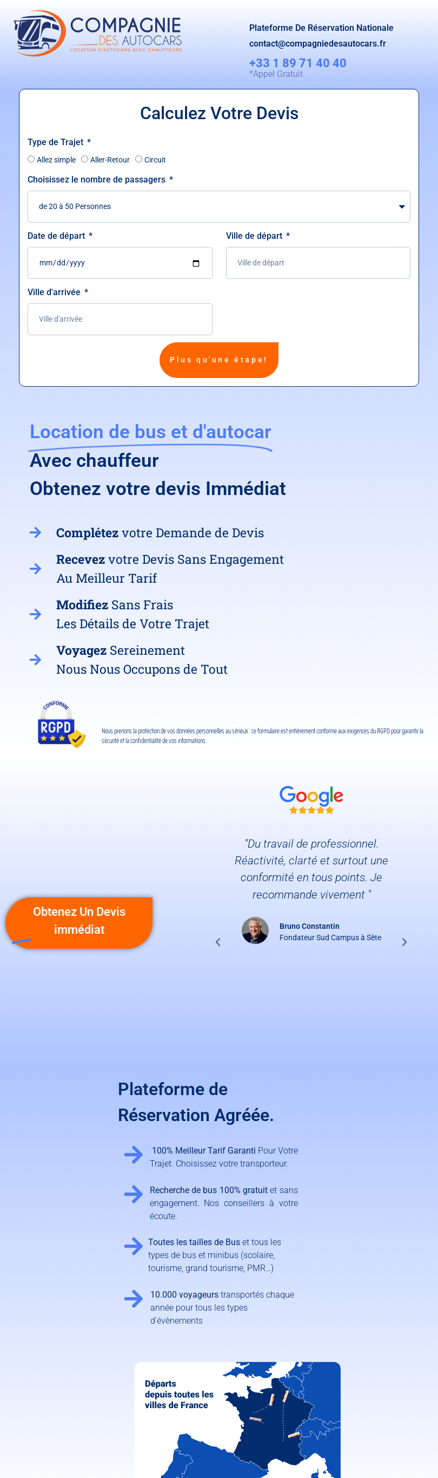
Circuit (155, 160)
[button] (218, 942)
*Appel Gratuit (276, 74)
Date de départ (57, 236)
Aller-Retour (110, 160)
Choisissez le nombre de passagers (98, 179)
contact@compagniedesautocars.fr (317, 43)
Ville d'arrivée (55, 292)
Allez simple (56, 160)
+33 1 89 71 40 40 (298, 63)
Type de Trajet (56, 142)
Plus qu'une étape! (219, 359)
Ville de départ (255, 236)
